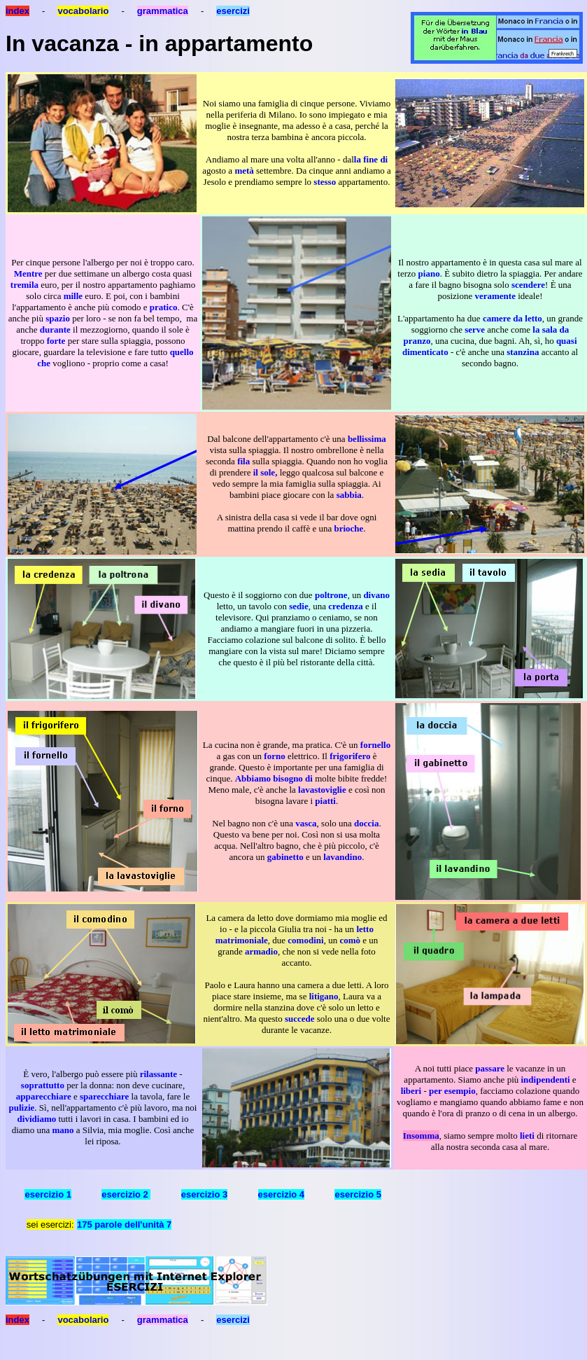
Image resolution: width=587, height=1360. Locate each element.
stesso (324, 181)
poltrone (331, 595)
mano (62, 1130)
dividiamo (37, 1118)
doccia (366, 823)
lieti (527, 1135)
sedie (298, 606)
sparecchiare (104, 1096)
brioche (348, 528)
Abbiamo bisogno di (275, 778)
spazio (57, 318)
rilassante (158, 1074)
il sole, (265, 472)
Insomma (421, 1135)
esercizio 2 (125, 1194)
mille (73, 296)
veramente (494, 296)
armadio (261, 951)
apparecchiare (43, 1096)
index (17, 1319)
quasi (566, 340)
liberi (411, 1090)
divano (376, 595)
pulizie (22, 1107)
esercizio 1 (47, 1194)
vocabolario (82, 11)
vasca (305, 823)
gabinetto (285, 857)
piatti (325, 801)
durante (55, 329)
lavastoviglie (322, 789)
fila (243, 461)
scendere (528, 284)
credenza (345, 606)
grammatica (162, 11)
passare (489, 1068)
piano (429, 273)
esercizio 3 (204, 1194)
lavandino (342, 857)
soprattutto (42, 1085)
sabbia (349, 495)
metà (243, 170)
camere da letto (512, 318)
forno (274, 756)
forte (56, 340)
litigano (324, 996)
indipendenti (545, 1079)
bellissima (367, 438)
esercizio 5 (357, 1194)
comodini (305, 940)
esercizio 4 (281, 1194)
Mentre (28, 273)
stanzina (523, 352)
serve (475, 329)
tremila (24, 284)
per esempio (452, 1090)
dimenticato (425, 352)
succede (300, 1018)
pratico (164, 307)
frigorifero (350, 756)
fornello (375, 745)
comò (349, 940)
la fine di (371, 159)
